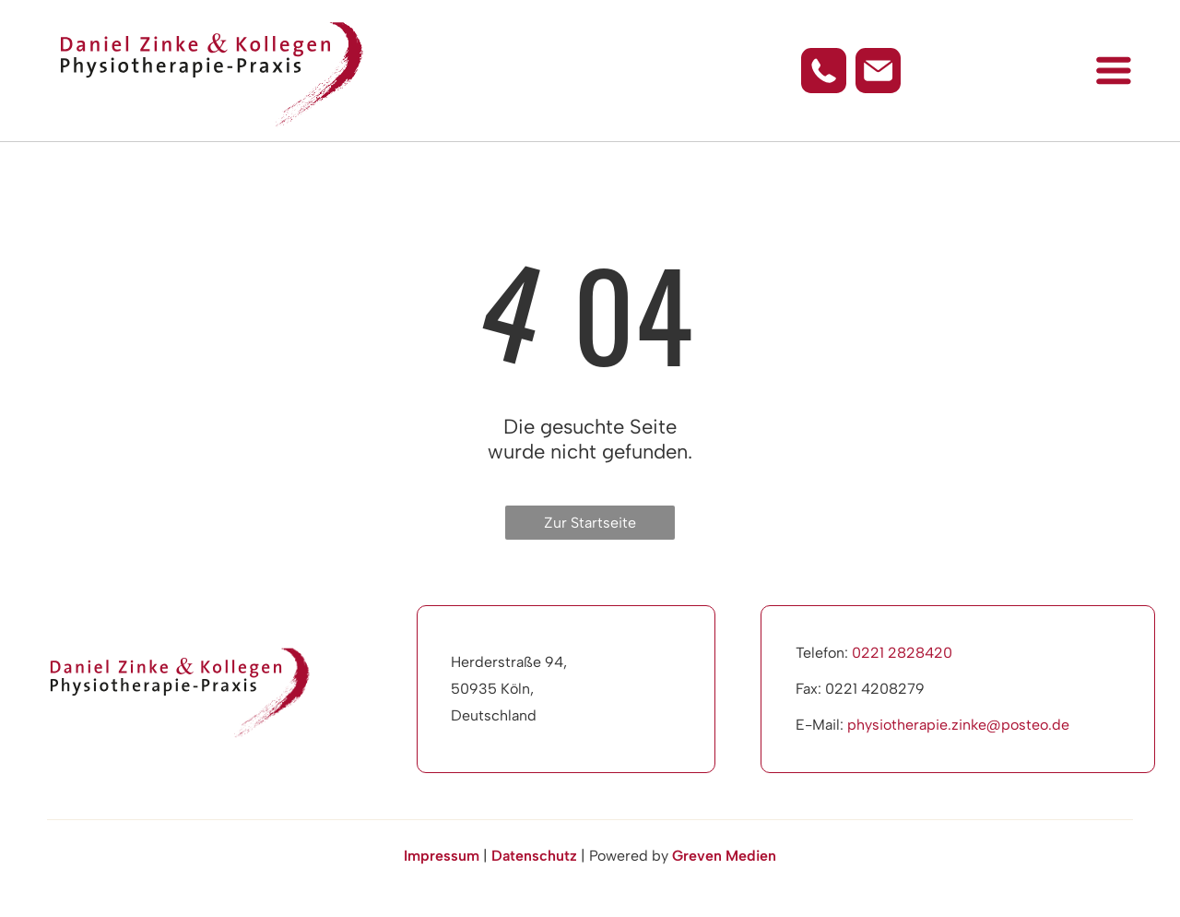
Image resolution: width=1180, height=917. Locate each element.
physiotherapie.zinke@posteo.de (958, 724)
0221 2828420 (902, 652)
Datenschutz (534, 855)
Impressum (441, 855)
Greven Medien (724, 855)
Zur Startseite (590, 522)
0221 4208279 (875, 688)
